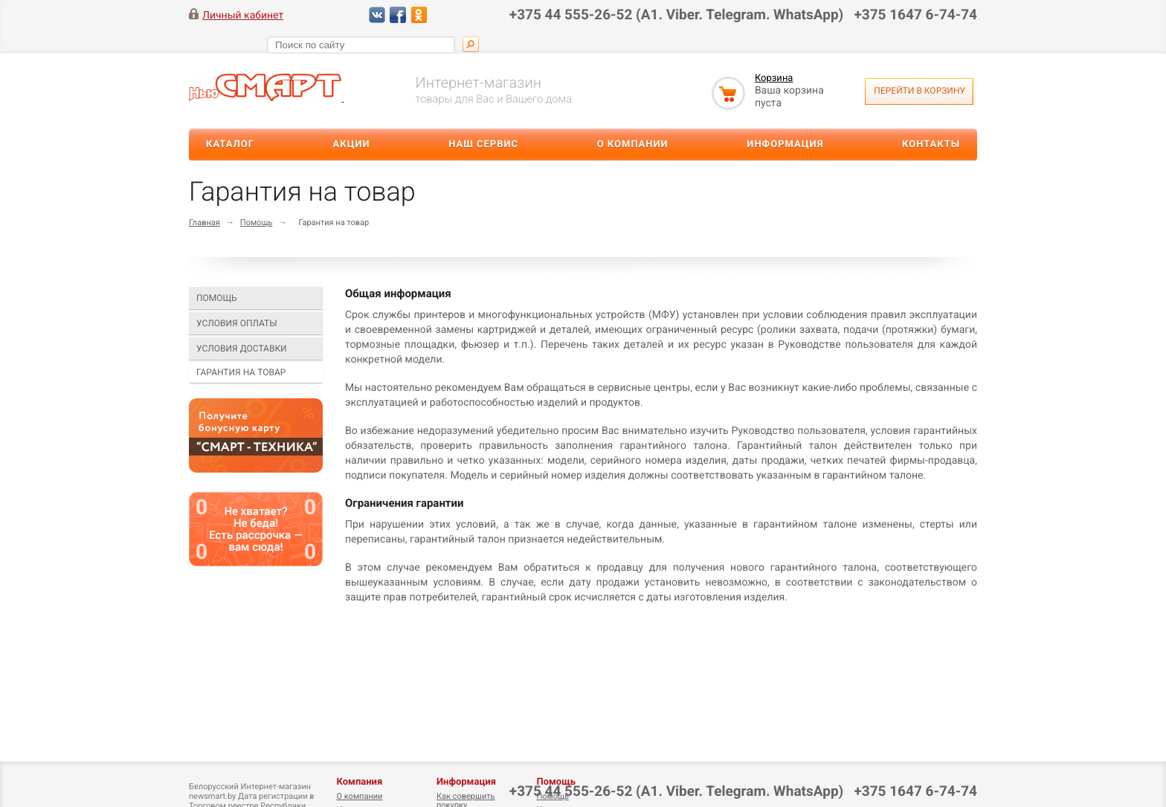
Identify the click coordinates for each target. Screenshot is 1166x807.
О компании (633, 144)
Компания (359, 782)
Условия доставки (241, 348)
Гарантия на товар (241, 372)
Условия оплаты (236, 323)
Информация (785, 144)
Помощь (256, 222)
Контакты (931, 144)
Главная (204, 222)
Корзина (774, 78)
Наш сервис (483, 144)
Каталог (230, 144)
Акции (351, 144)
